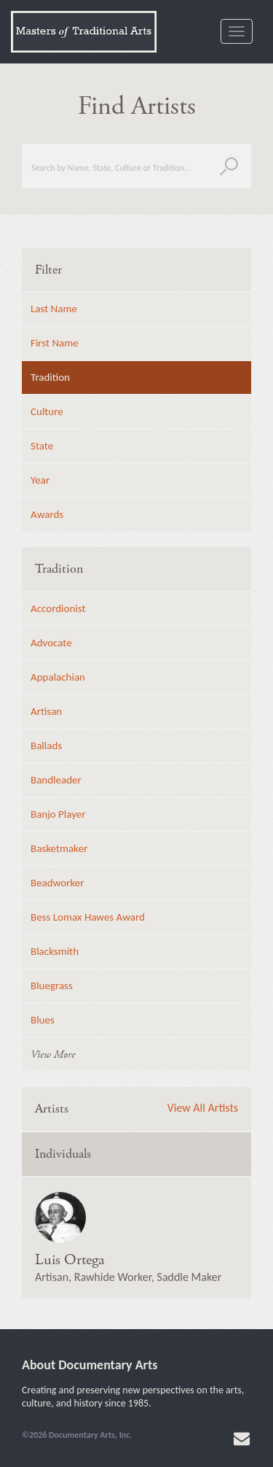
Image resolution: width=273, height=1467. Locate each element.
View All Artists (202, 1108)
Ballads (46, 745)
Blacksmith (55, 951)
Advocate (51, 642)
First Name (55, 342)
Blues (43, 1019)
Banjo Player (58, 814)
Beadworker (57, 882)
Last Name (54, 308)
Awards (47, 514)
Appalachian (58, 677)
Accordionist (58, 608)
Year (40, 480)
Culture (47, 411)
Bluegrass (52, 985)
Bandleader (56, 779)
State (42, 445)
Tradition (50, 377)
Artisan (46, 711)
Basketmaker (59, 848)
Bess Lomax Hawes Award (88, 917)
